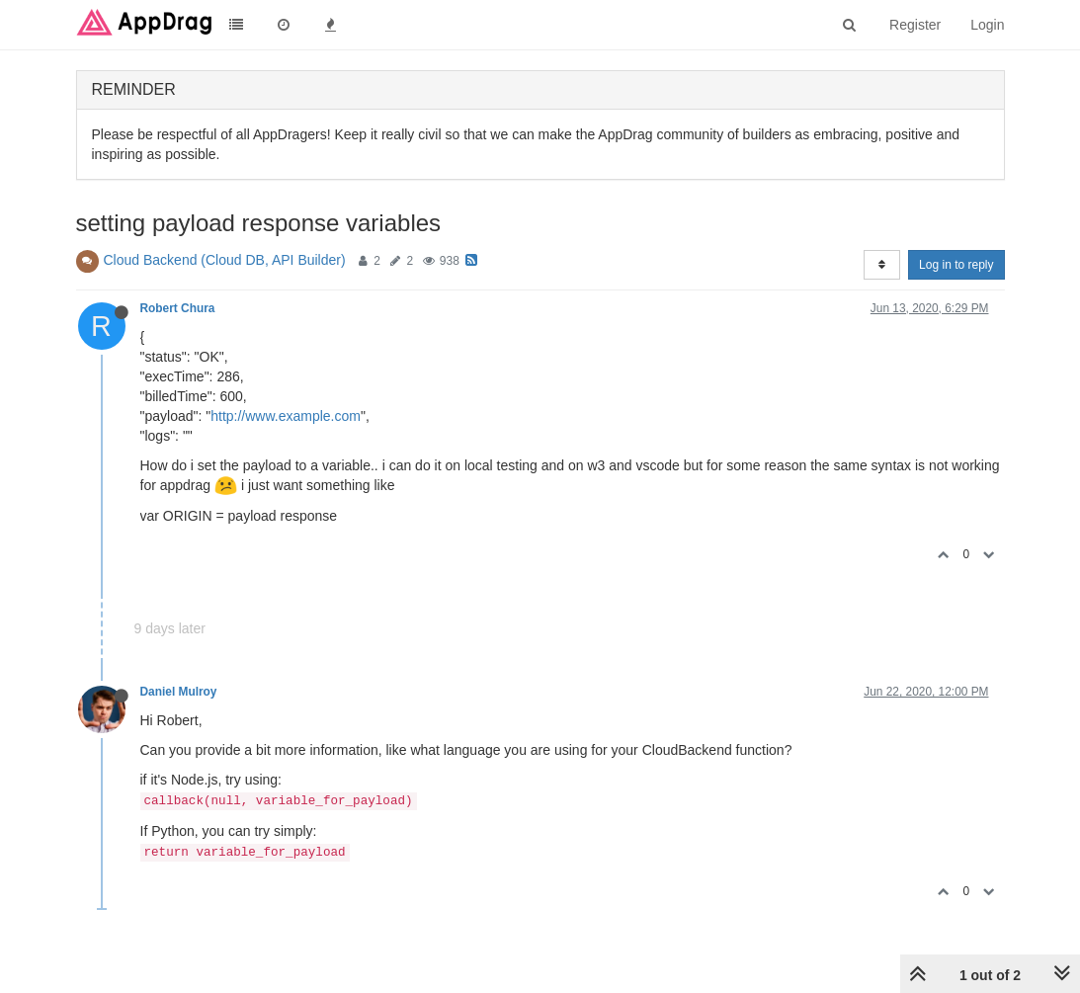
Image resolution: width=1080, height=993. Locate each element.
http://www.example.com (285, 416)
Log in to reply (956, 265)
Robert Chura (177, 308)
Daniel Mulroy (178, 692)
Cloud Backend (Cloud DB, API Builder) (225, 260)
